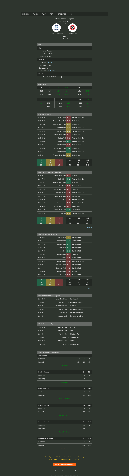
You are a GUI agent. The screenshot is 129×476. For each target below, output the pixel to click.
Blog (71, 14)
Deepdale (50, 62)
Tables (35, 14)
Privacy (57, 471)
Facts (44, 14)
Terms (64, 471)
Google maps (51, 71)
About (70, 471)
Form (52, 14)
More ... (89, 227)
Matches (25, 14)
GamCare (77, 459)
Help (50, 471)
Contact (77, 471)
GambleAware (53, 459)
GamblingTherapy (66, 459)
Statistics (62, 14)
